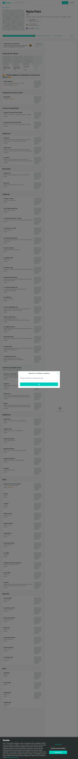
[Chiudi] (58, 373)
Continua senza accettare (58, 748)
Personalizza (58, 744)
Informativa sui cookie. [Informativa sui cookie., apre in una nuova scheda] (13, 757)
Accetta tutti (58, 752)
